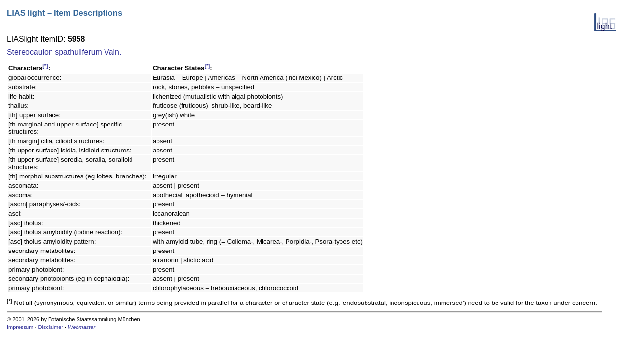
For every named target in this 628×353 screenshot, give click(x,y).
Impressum (20, 327)
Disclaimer (50, 327)
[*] (45, 66)
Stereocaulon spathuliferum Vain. (64, 52)
